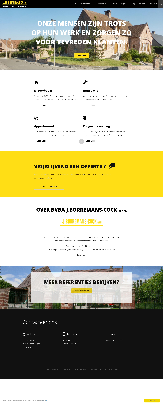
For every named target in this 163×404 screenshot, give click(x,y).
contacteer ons (50, 197)
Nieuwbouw (75, 4)
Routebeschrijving (30, 370)
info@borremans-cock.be (112, 363)
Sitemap (46, 394)
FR (160, 4)
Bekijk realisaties (81, 309)
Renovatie (106, 4)
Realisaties (139, 4)
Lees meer (61, 401)
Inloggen (116, 394)
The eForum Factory (105, 394)
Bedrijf (63, 4)
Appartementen (91, 4)
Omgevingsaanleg (122, 4)
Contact (151, 4)
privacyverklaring (55, 394)
